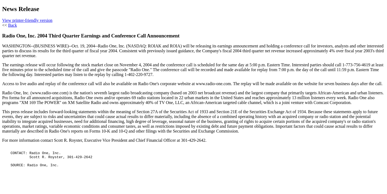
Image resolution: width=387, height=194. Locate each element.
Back (12, 25)
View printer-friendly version (27, 20)
